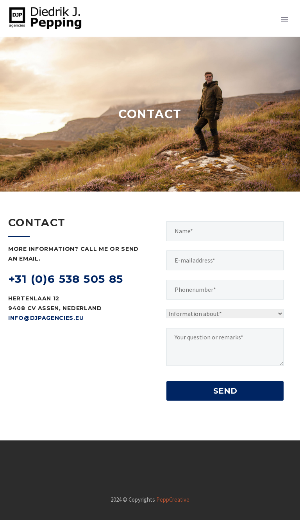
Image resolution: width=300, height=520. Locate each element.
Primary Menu (284, 19)
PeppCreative (172, 499)
